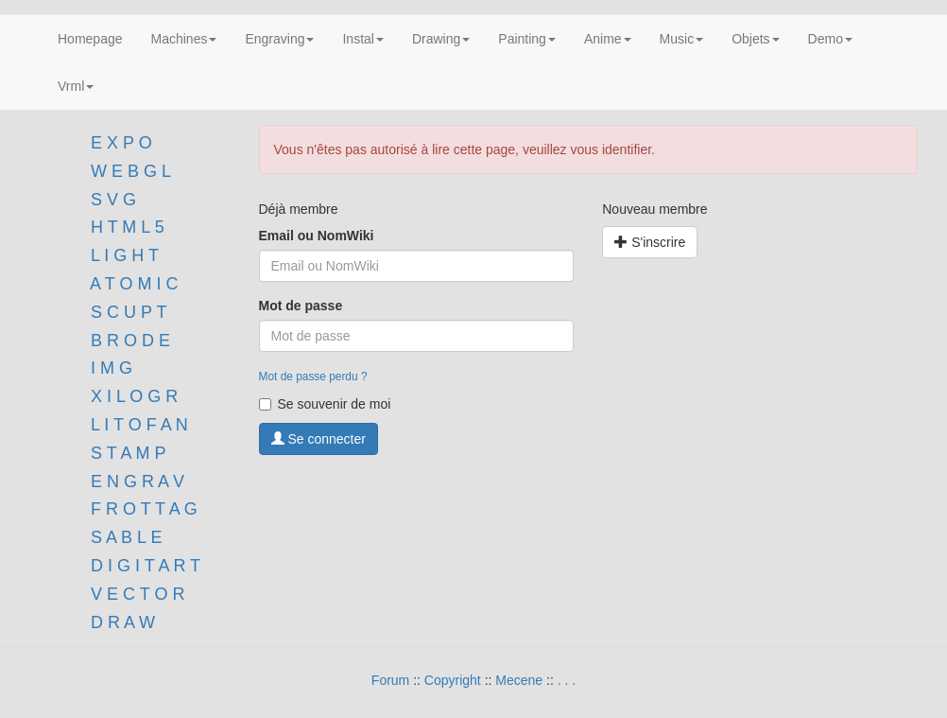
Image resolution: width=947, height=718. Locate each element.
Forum (390, 680)
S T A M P (128, 453)
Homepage (90, 38)
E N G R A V (137, 481)
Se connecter (318, 439)
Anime (607, 38)
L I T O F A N (139, 424)
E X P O (121, 142)
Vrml (76, 86)
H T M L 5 (125, 227)
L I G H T (125, 255)
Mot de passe (301, 305)
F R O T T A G (144, 508)
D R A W (120, 622)
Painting (527, 38)
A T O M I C (134, 283)
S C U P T (128, 312)
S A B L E (126, 537)
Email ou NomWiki (316, 235)
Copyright (452, 680)
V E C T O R (135, 594)
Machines (184, 38)
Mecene (518, 680)
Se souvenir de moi (325, 404)
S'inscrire (649, 242)
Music (682, 38)
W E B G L (131, 171)
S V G (111, 199)
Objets (755, 38)
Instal (362, 38)
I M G (109, 368)
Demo (830, 38)
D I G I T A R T (143, 565)
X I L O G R (134, 396)
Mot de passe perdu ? (313, 376)
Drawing (441, 38)
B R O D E (130, 340)
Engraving (279, 38)
